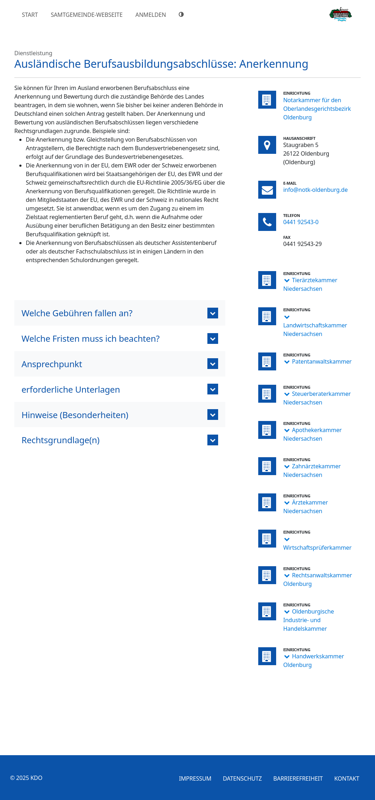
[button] (119, 313)
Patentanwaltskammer (322, 361)
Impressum (195, 778)
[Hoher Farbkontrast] (182, 14)
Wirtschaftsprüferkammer (317, 548)
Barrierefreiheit (298, 778)
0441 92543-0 (301, 222)
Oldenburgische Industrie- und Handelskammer (308, 620)
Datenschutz (242, 778)
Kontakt (346, 778)
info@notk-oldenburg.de (315, 190)
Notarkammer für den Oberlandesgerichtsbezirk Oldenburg (317, 108)
